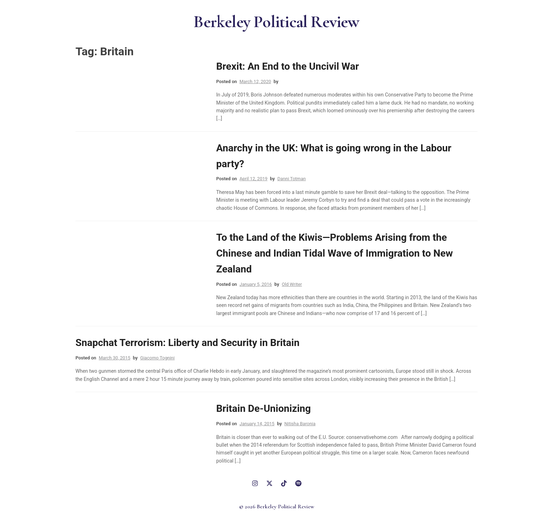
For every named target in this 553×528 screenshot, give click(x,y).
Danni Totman (291, 178)
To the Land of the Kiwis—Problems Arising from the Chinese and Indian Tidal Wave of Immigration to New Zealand (334, 253)
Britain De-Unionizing (263, 408)
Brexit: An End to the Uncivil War (287, 66)
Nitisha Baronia (299, 423)
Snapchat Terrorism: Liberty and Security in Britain (187, 342)
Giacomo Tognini (157, 357)
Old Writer (292, 284)
